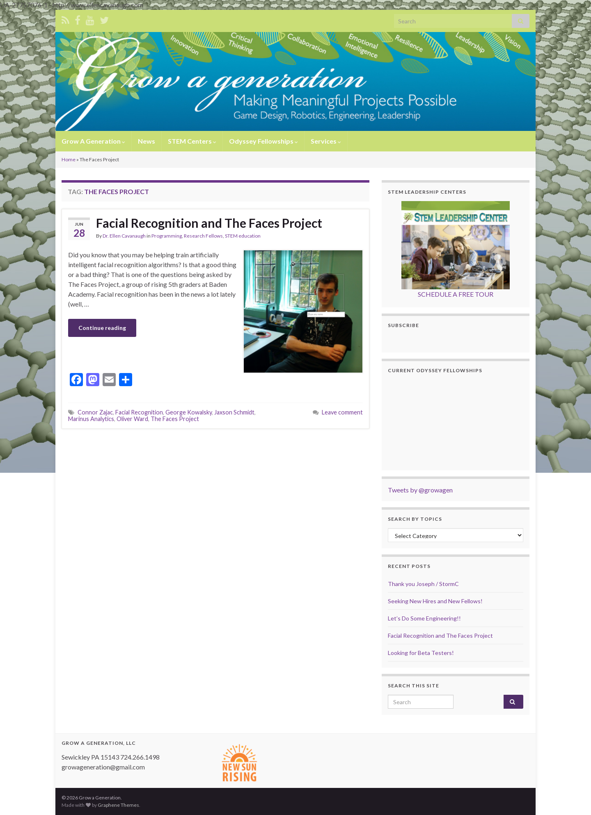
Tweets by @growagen (420, 490)
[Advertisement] (215, 451)
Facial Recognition (139, 412)
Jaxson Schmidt (234, 412)
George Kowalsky (188, 412)
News (146, 141)
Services (326, 141)
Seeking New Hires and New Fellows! (435, 601)
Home (69, 159)
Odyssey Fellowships (263, 141)
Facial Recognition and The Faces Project (209, 222)
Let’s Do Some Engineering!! (424, 618)
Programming (166, 236)
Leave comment (342, 412)
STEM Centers (192, 141)
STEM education (243, 236)
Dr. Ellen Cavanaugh (124, 236)
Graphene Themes (118, 805)
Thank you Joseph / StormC (423, 583)
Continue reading (102, 327)
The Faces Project (175, 418)
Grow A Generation (93, 141)
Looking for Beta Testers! (421, 652)
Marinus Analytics (91, 418)
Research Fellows (203, 236)
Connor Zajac (95, 412)
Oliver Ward (132, 418)
